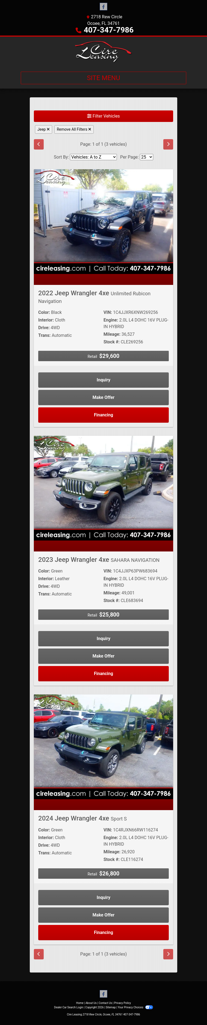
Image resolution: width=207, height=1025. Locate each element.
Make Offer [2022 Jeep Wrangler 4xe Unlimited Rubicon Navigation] (103, 397)
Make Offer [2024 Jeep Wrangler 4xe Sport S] (103, 915)
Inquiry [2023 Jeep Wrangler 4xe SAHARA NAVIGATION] (103, 638)
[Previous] (39, 144)
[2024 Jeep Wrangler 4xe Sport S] (103, 746)
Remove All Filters (74, 129)
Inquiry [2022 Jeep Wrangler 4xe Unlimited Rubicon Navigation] (103, 379)
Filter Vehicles (103, 116)
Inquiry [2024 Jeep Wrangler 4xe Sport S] (103, 897)
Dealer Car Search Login (68, 1007)
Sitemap (111, 1007)
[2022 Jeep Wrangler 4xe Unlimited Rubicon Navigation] (103, 221)
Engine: (111, 320)
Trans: (44, 335)
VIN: (108, 312)
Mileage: (112, 334)
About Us (91, 1002)
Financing (103, 414)
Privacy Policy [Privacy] (122, 1002)
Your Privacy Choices (135, 1007)
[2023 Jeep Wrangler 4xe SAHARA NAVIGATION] (103, 487)
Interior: (46, 320)
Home (80, 1002)
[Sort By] (93, 157)
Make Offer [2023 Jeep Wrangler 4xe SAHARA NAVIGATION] (103, 656)
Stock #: (112, 341)
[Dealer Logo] (103, 52)
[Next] (168, 144)
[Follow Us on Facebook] (103, 7)
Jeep (43, 129)
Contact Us (105, 1002)
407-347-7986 (109, 29)
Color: (44, 312)
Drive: (44, 327)
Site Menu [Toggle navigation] (103, 78)
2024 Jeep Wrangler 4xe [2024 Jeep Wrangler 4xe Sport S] (82, 818)
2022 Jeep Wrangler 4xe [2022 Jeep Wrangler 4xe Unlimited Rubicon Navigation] (94, 296)
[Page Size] (146, 157)
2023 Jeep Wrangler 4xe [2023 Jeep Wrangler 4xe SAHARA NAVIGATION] (98, 559)
